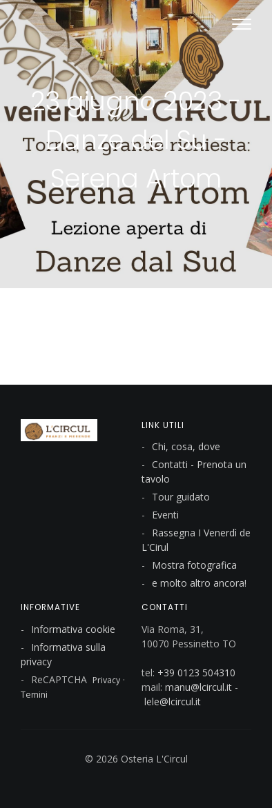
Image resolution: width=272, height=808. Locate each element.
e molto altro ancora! (199, 582)
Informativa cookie (73, 629)
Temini (34, 694)
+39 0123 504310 (196, 672)
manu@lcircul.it (198, 687)
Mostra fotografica (194, 565)
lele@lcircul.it (172, 701)
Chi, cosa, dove (186, 446)
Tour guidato (181, 496)
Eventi (165, 514)
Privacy (106, 680)
